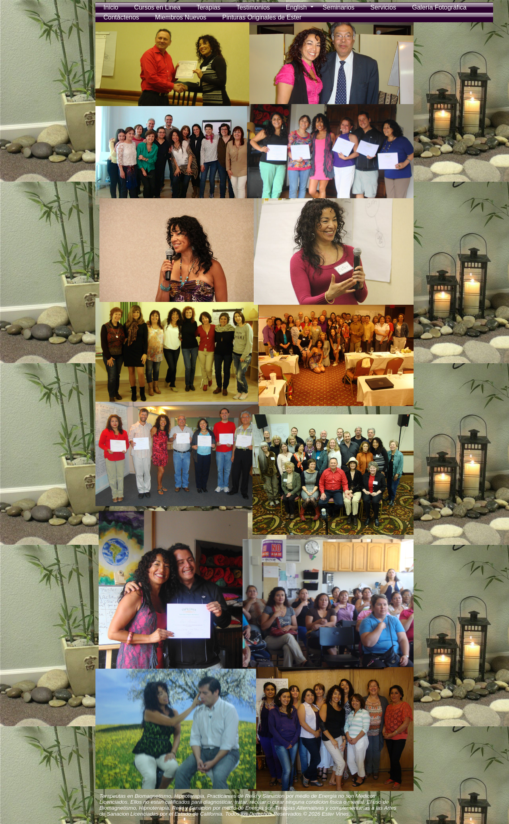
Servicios (383, 7)
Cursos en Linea (157, 7)
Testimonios (253, 7)
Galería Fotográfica (439, 7)
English (296, 7)
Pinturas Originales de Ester (261, 17)
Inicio (110, 7)
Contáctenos (121, 17)
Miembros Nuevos (180, 17)
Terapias (208, 7)
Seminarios (338, 7)
